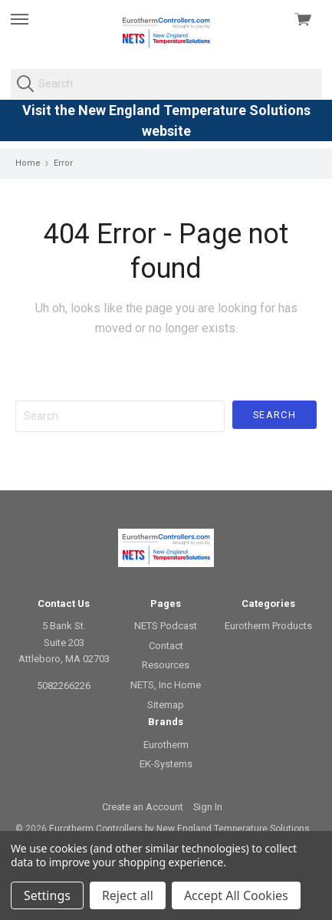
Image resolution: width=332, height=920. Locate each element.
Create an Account (142, 807)
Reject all (127, 895)
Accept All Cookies (236, 895)
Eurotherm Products (268, 625)
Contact (166, 645)
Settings (47, 895)
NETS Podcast (165, 625)
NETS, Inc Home (165, 685)
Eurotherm (166, 744)
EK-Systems (166, 764)
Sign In (207, 807)
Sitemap (165, 705)
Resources (165, 665)
